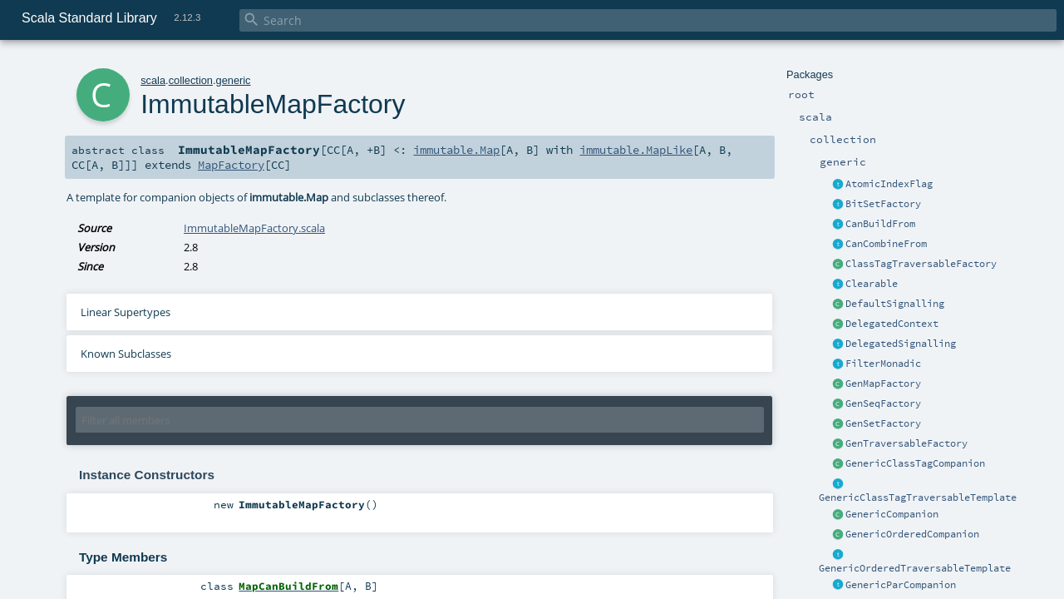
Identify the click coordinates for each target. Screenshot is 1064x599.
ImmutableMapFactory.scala (254, 227)
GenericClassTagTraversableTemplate (918, 497)
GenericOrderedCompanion (912, 534)
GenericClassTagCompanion (915, 463)
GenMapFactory (883, 383)
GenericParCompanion (900, 585)
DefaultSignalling (894, 303)
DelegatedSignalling (900, 343)
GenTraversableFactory (906, 443)
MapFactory (231, 164)
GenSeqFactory (883, 403)
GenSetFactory (883, 423)
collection (191, 80)
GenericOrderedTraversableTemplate (915, 568)
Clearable (871, 284)
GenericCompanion (891, 514)
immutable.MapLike (635, 149)
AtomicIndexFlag (889, 184)
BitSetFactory (883, 204)
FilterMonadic (883, 363)
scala (152, 80)
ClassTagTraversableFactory (921, 264)
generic (233, 80)
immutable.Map (456, 149)
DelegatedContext (891, 323)
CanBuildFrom (880, 224)
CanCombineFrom (886, 244)
